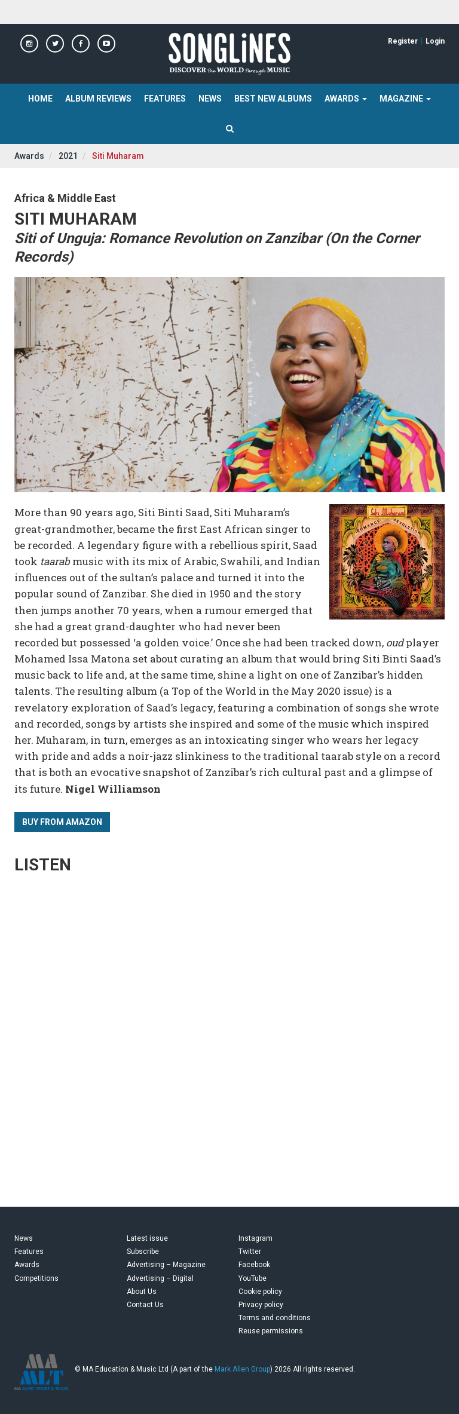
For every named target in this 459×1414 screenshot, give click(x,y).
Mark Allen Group (242, 1369)
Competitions (36, 1278)
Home (40, 98)
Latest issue (147, 1238)
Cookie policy (260, 1291)
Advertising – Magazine (166, 1264)
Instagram (255, 1238)
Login (435, 41)
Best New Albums (273, 98)
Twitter (249, 1251)
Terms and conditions (274, 1318)
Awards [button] (346, 98)
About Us (142, 1291)
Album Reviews (98, 98)
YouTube (252, 1278)
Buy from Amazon (62, 822)
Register (403, 41)
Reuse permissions (270, 1331)
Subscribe (143, 1251)
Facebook (254, 1264)
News (210, 98)
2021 (68, 156)
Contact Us (145, 1304)
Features (165, 98)
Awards (29, 156)
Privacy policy (260, 1304)
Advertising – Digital (160, 1278)
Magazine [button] (405, 98)
